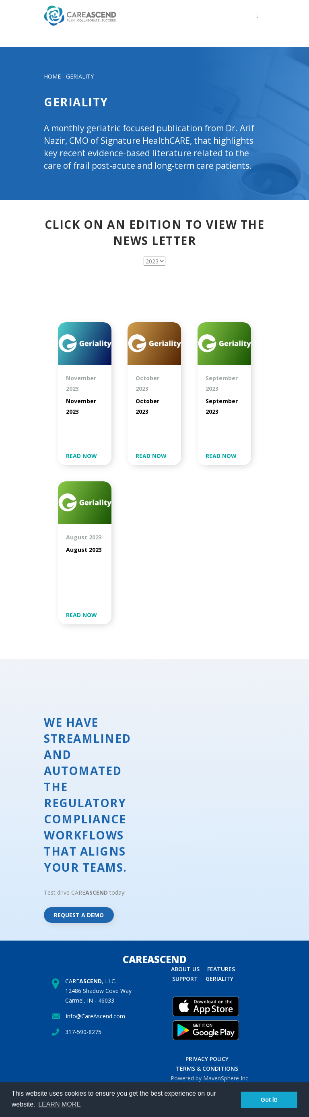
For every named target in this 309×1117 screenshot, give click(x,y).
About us (185, 969)
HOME (52, 76)
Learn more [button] (59, 1104)
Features (221, 969)
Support (185, 978)
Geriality (219, 978)
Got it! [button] (269, 1099)
